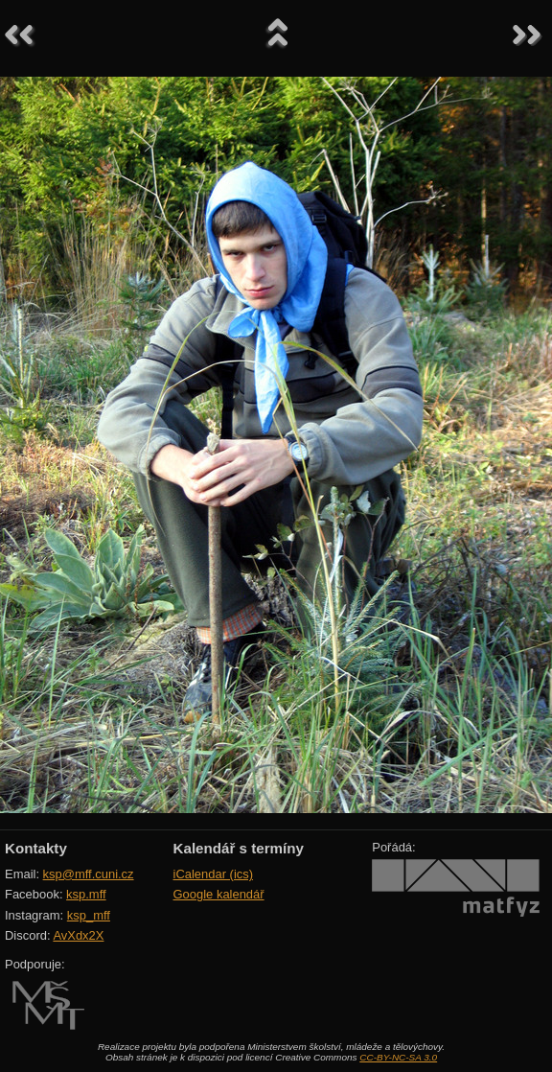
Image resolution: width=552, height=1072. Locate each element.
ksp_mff (88, 915)
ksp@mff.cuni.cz (88, 874)
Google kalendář (218, 894)
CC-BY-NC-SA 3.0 (398, 1057)
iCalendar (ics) (213, 874)
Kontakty (36, 848)
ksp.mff (86, 894)
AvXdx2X (78, 935)
